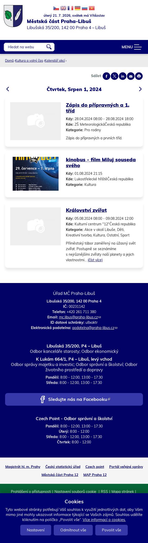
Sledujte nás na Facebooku (79, 399)
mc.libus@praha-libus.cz (80, 317)
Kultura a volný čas (29, 60)
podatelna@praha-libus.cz (94, 327)
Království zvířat (86, 210)
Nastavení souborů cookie (75, 491)
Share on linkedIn (122, 76)
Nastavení (36, 530)
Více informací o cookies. (104, 519)
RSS (104, 491)
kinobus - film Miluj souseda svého (101, 162)
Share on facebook (106, 76)
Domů (9, 60)
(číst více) (95, 260)
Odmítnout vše (73, 530)
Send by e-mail (131, 76)
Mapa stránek (123, 491)
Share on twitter (114, 76)
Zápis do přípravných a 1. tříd (97, 108)
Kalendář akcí (55, 60)
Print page (139, 76)
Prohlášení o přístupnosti (31, 491)
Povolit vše (111, 530)
